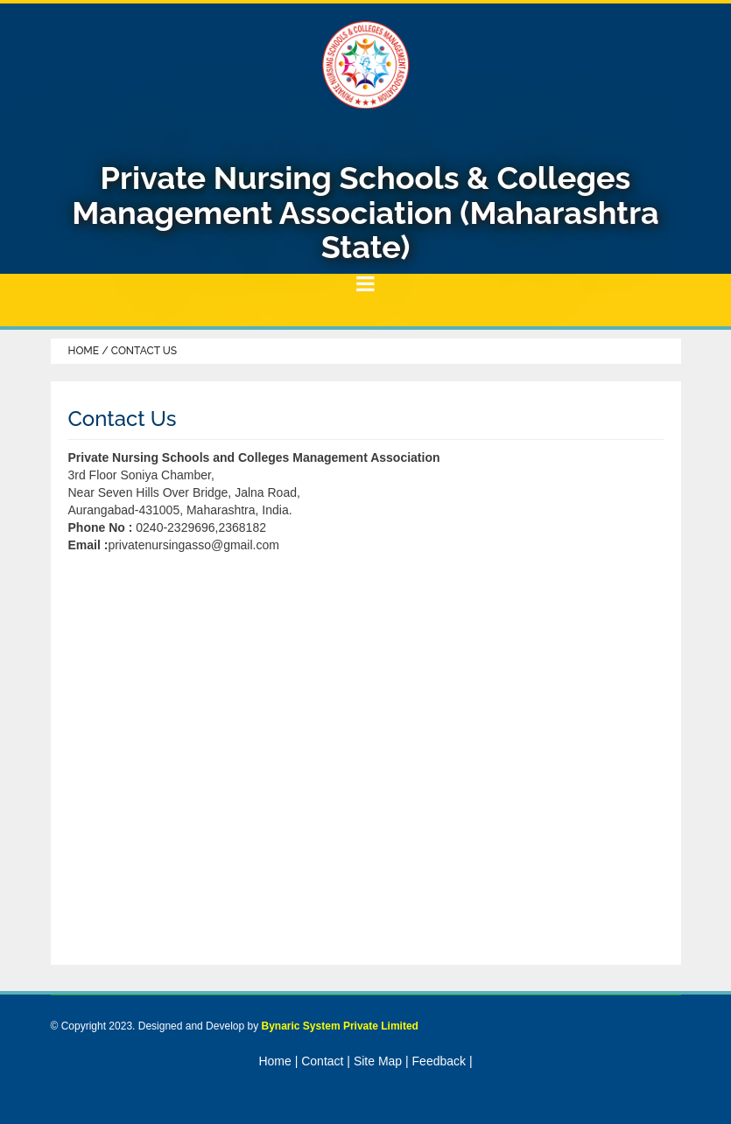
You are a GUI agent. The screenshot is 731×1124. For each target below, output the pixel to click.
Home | (278, 1061)
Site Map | (381, 1061)
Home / (89, 351)
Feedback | (442, 1061)
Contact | (325, 1061)
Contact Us (144, 351)
